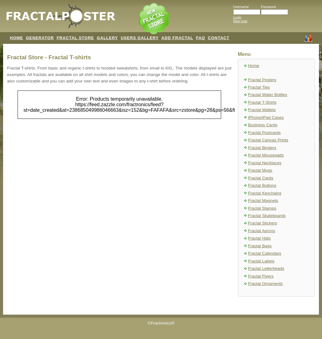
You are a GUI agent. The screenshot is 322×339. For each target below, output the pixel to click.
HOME (16, 38)
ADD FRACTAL (177, 38)
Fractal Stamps (262, 208)
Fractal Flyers (261, 276)
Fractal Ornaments (265, 283)
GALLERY (107, 38)
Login (237, 17)
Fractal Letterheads (266, 268)
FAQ (200, 38)
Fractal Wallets (262, 109)
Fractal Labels (261, 261)
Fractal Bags (260, 246)
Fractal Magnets (263, 200)
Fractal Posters (262, 79)
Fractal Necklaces (264, 163)
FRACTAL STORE (75, 38)
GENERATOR (40, 38)
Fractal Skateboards (267, 215)
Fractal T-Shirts (262, 102)
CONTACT (218, 38)
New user (240, 21)
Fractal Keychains (264, 193)
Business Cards (263, 125)
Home (253, 65)
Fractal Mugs (260, 170)
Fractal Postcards (264, 132)
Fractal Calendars (264, 253)
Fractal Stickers (262, 223)
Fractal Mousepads (266, 155)
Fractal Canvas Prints (268, 140)
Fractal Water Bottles (267, 94)
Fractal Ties (259, 87)
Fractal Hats (259, 238)
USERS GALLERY (140, 38)
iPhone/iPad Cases (266, 117)
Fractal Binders (262, 147)
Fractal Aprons (261, 230)
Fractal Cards (260, 178)
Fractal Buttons (262, 185)
